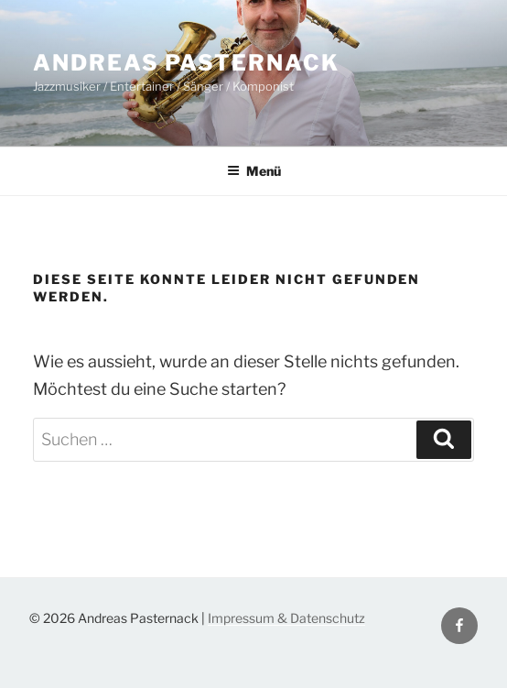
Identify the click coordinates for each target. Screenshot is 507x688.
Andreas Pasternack (186, 62)
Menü (254, 171)
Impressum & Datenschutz (286, 618)
